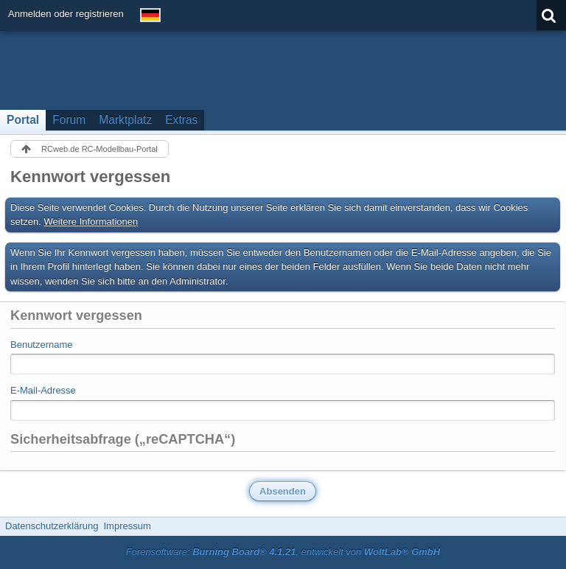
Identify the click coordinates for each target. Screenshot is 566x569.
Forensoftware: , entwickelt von (283, 551)
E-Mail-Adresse (43, 390)
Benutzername (41, 344)
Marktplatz (125, 120)
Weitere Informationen (91, 221)
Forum (68, 120)
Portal (23, 120)
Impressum (126, 525)
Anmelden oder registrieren (66, 13)
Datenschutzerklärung (51, 525)
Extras (181, 120)
